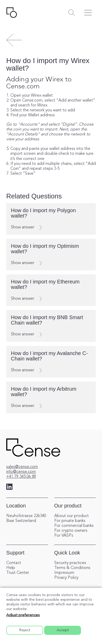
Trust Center (17, 573)
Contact (13, 563)
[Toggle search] (71, 13)
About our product (71, 516)
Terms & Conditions (72, 568)
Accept (63, 630)
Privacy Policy (66, 578)
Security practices (70, 563)
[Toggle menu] (88, 12)
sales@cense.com (22, 467)
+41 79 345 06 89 (21, 477)
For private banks (69, 521)
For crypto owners (70, 531)
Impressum (64, 573)
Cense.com (32, 100)
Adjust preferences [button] (23, 615)
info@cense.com (21, 472)
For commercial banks (74, 526)
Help (10, 568)
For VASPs (63, 536)
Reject (24, 630)
